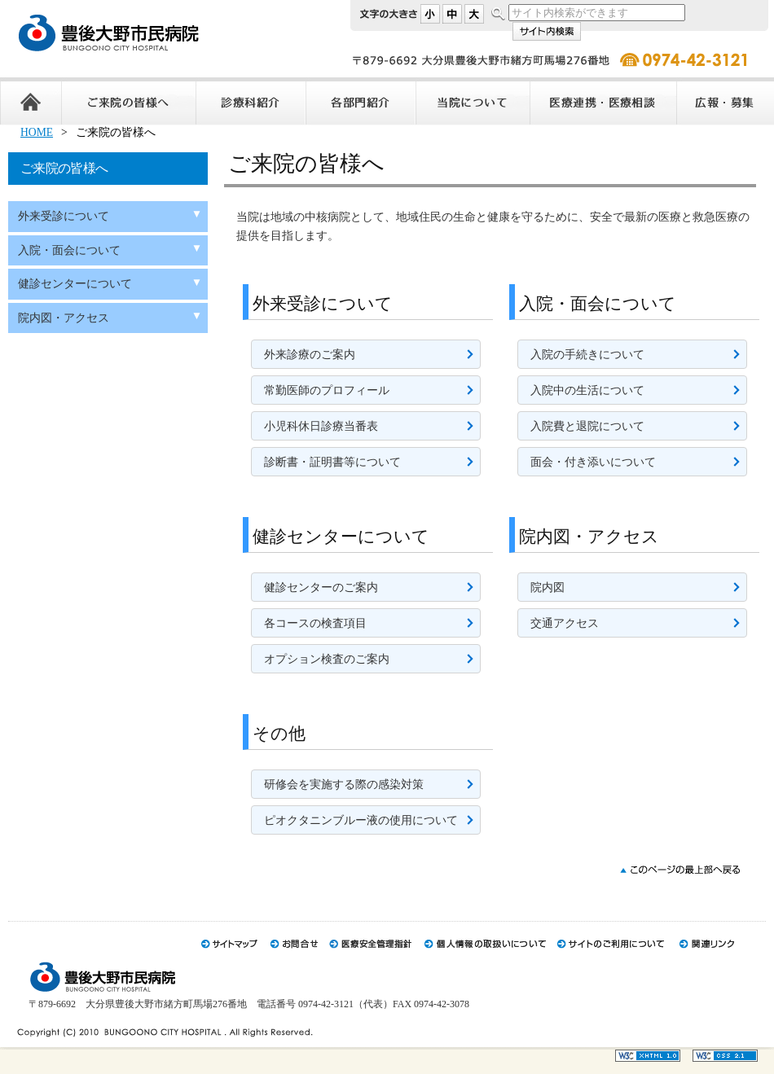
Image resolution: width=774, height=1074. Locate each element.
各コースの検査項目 (315, 623)
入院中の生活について (587, 390)
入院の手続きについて (587, 355)
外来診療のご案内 (309, 355)
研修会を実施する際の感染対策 (344, 784)
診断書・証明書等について (332, 462)
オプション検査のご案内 (326, 659)
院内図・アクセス (63, 318)
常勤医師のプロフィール (326, 390)
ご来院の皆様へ (64, 168)
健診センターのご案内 (321, 587)
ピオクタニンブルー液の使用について (361, 820)
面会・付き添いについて (593, 462)
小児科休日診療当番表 (321, 426)
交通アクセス (564, 623)
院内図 (547, 587)
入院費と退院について (587, 426)
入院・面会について (69, 250)
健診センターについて (75, 284)
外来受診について (63, 216)
